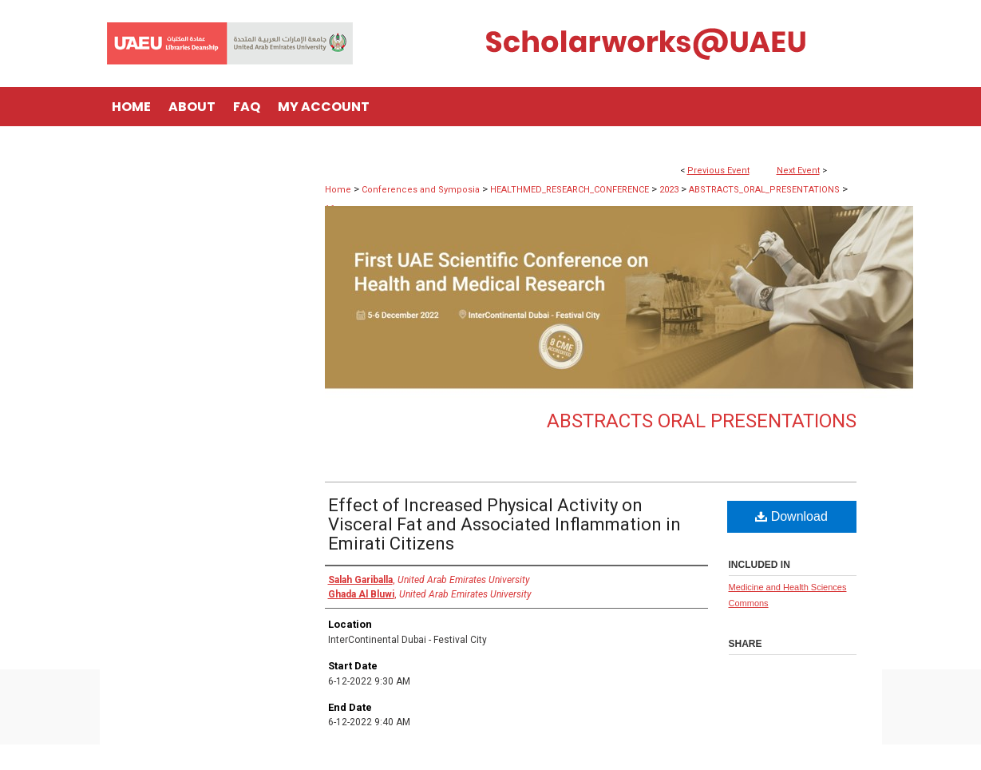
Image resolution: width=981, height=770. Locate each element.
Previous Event (718, 170)
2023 (670, 190)
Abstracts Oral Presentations (701, 421)
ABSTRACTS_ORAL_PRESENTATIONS (765, 190)
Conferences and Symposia (422, 190)
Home (338, 190)
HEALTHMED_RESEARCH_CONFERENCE (570, 190)
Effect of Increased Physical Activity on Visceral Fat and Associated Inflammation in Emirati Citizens (504, 524)
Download (791, 516)
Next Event (798, 170)
